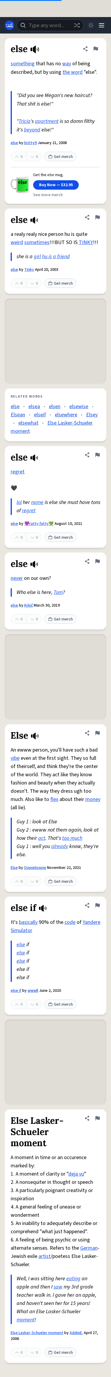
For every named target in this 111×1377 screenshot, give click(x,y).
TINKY (86, 242)
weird (17, 242)
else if (16, 991)
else (14, 143)
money (92, 799)
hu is (47, 256)
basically (28, 922)
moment (26, 1319)
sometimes (36, 242)
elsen (54, 406)
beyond (32, 129)
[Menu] (101, 25)
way (66, 63)
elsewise (78, 406)
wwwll (33, 991)
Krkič (28, 605)
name (37, 502)
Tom (58, 592)
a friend (61, 256)
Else (14, 868)
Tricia (24, 121)
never (17, 578)
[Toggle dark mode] (91, 25)
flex (54, 799)
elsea (34, 406)
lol (19, 502)
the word (72, 72)
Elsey (92, 414)
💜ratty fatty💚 (39, 524)
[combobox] (50, 25)
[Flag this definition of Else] (97, 733)
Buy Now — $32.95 (56, 185)
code (70, 922)
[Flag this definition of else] (95, 49)
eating (73, 1278)
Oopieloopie (35, 868)
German (89, 1248)
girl (37, 256)
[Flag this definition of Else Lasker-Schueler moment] (97, 1118)
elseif (40, 414)
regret (18, 471)
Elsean (18, 414)
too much (72, 838)
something (23, 63)
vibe (15, 758)
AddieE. (76, 1333)
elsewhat (28, 423)
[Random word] (76, 25)
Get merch (60, 157)
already (59, 846)
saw (58, 1287)
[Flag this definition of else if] (97, 905)
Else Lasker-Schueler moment (37, 1333)
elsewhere (66, 414)
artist (44, 1256)
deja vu (76, 1174)
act (41, 838)
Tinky (29, 270)
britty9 (30, 143)
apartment (47, 121)
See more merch (48, 195)
